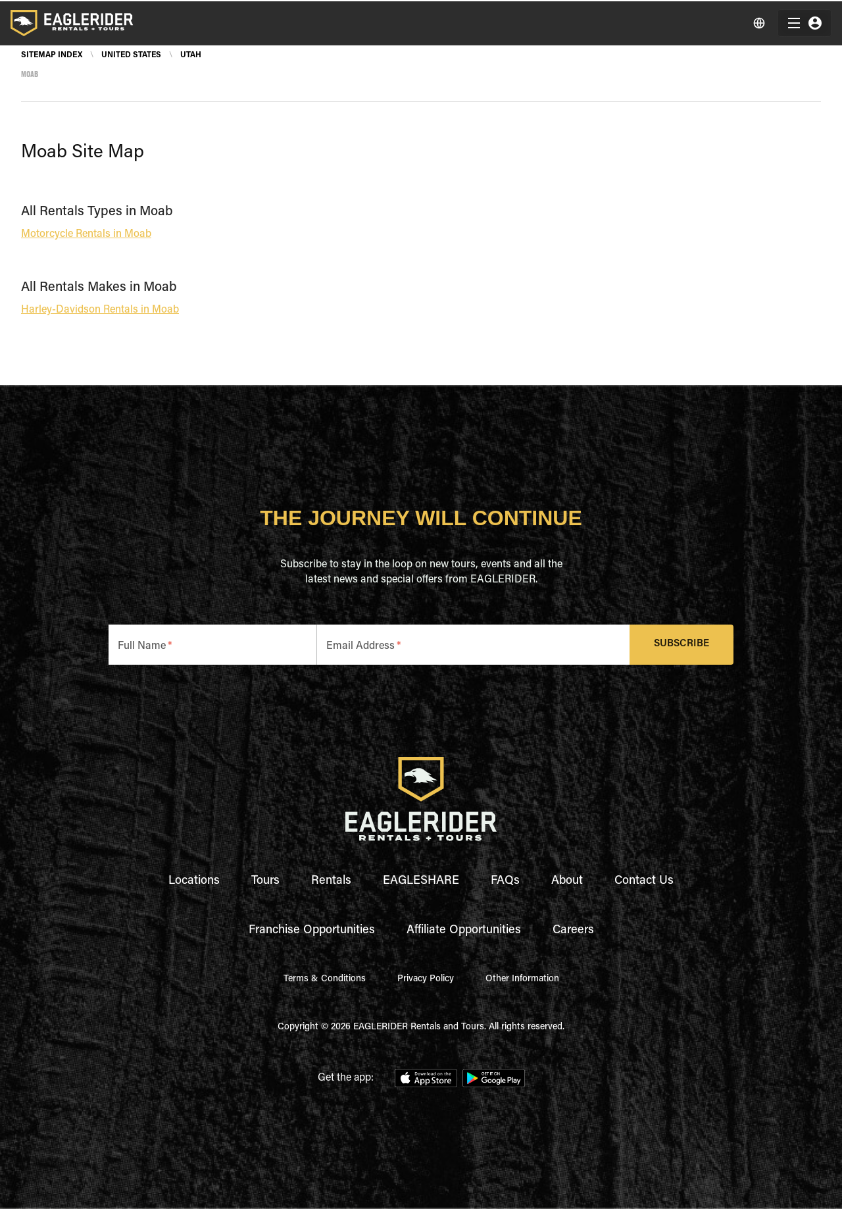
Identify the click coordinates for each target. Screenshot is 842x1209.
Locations (194, 881)
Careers (573, 931)
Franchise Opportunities (312, 931)
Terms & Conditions (325, 979)
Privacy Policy (425, 979)
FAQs (505, 881)
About (567, 881)
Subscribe (682, 645)
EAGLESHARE (421, 881)
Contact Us (644, 881)
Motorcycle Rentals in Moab (86, 234)
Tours (265, 881)
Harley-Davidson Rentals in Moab (100, 310)
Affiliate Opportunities (464, 931)
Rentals (331, 881)
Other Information (522, 979)
